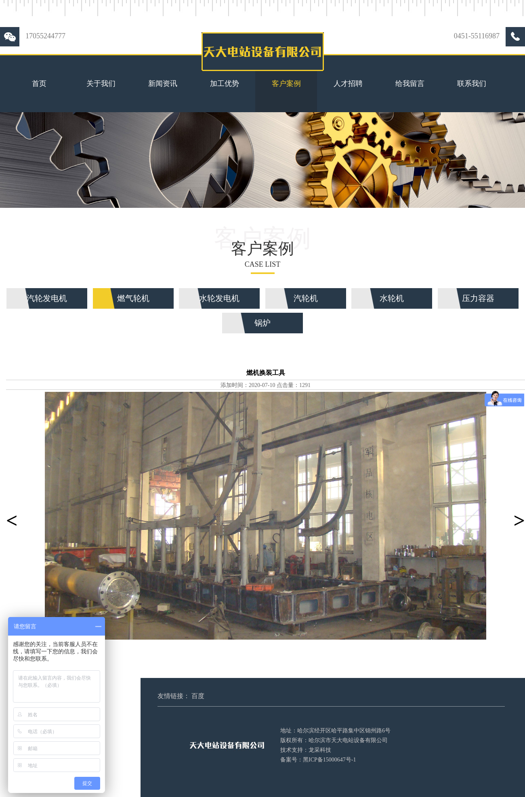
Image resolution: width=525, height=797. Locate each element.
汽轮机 (306, 298)
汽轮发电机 (47, 298)
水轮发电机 (219, 298)
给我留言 (409, 83)
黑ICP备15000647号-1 (329, 760)
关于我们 (101, 83)
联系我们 (471, 83)
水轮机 (392, 298)
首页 (39, 83)
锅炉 (262, 322)
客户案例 (286, 83)
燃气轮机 (133, 298)
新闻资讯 (162, 83)
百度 (197, 695)
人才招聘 (348, 83)
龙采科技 (320, 750)
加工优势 (224, 83)
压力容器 (478, 298)
